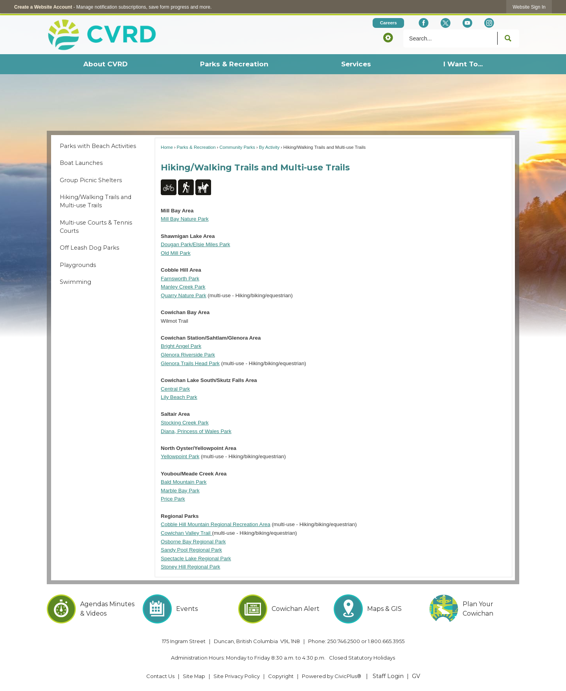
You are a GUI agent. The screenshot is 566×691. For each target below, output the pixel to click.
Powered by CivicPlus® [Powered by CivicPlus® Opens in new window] (331, 676)
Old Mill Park (176, 253)
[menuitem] (105, 64)
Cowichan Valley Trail (186, 533)
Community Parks (237, 147)
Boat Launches (81, 162)
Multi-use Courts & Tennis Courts (96, 227)
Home (167, 147)
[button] (388, 37)
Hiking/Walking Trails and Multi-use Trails (95, 201)
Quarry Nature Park (183, 295)
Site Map (194, 676)
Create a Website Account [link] (43, 7)
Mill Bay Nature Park (184, 219)
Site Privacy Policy (236, 676)
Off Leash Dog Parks (89, 247)
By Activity (269, 147)
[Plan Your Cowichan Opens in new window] (474, 608)
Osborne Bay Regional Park (193, 542)
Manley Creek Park (183, 287)
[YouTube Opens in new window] (467, 23)
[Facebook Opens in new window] (423, 23)
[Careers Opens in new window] (388, 23)
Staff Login (388, 676)
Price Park (173, 499)
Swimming (75, 281)
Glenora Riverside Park (188, 355)
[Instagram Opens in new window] (489, 23)
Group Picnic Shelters (91, 180)
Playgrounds (78, 265)
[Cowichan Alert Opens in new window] (283, 608)
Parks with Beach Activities (98, 146)
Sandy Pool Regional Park (191, 550)
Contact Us (160, 676)
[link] (529, 7)
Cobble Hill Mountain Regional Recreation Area (215, 524)
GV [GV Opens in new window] (416, 676)
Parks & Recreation (195, 147)
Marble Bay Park (180, 491)
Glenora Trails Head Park (190, 363)
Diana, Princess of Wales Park (196, 431)
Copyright (281, 676)
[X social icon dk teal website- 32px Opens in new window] (445, 23)
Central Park (175, 389)
